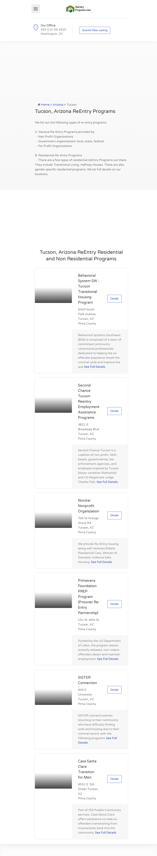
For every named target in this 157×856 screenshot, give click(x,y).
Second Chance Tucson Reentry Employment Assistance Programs (89, 401)
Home (45, 104)
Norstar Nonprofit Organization (88, 506)
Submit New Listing (94, 30)
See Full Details (94, 367)
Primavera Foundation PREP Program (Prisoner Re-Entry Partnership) (89, 597)
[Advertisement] (78, 76)
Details (114, 298)
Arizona (58, 104)
